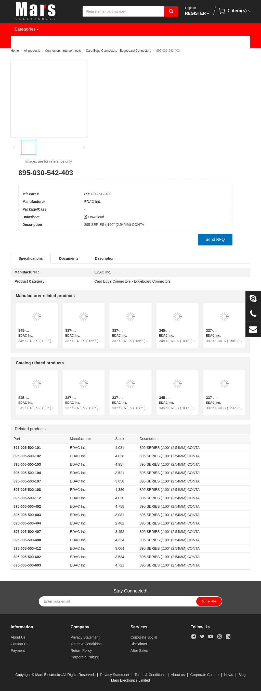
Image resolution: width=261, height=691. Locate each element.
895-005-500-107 (27, 481)
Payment (18, 650)
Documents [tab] (69, 258)
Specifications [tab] (31, 258)
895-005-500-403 (27, 515)
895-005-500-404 (27, 523)
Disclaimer (138, 644)
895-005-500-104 (27, 473)
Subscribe (209, 601)
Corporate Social (143, 637)
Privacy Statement (85, 637)
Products (53, 42)
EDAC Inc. (92, 202)
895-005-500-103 (27, 464)
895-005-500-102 (27, 456)
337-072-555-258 (125, 330)
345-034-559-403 (172, 330)
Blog (242, 675)
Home (24, 42)
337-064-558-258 (79, 330)
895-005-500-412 (27, 548)
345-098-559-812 (32, 330)
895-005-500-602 (27, 557)
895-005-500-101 (27, 448)
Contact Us (29, 54)
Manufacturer (91, 42)
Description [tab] (104, 258)
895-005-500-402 (27, 506)
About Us (198, 42)
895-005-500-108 (27, 490)
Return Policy (81, 650)
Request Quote (133, 42)
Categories (27, 29)
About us (178, 675)
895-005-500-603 (27, 565)
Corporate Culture (85, 657)
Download (94, 217)
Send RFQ (215, 239)
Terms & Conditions (86, 644)
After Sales (139, 650)
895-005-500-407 (27, 532)
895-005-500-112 (27, 498)
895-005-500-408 (27, 540)
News (168, 42)
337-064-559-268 (219, 330)
